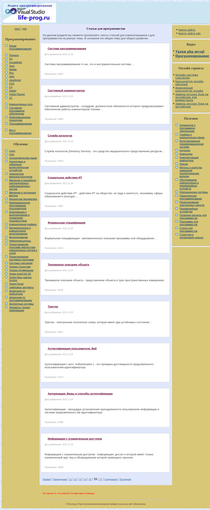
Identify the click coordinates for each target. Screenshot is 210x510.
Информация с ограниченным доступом (75, 438)
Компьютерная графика (23, 224)
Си (10, 58)
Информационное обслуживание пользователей (19, 205)
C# (10, 87)
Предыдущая (60, 479)
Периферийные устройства (189, 210)
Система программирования (67, 48)
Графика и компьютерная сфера (192, 136)
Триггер (53, 306)
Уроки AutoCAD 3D (20, 273)
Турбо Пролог (17, 94)
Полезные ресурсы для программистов (193, 217)
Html (11, 76)
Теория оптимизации (21, 270)
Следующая (110, 479)
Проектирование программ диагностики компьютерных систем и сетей (23, 249)
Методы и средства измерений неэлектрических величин (191, 172)
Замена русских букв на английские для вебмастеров (191, 97)
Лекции (184, 164)
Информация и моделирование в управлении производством (19, 216)
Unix (11, 154)
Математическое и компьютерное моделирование (20, 231)
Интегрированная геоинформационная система (192, 144)
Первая (47, 479)
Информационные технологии (19, 119)
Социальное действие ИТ (65, 177)
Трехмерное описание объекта (68, 264)
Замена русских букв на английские (191, 105)
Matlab (13, 69)
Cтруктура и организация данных (192, 236)
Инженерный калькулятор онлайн (189, 89)
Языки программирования (20, 47)
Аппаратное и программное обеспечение (187, 128)
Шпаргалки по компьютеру (17, 292)
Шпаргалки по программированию (20, 299)
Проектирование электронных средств (192, 204)
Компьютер (186, 154)
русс (17, 28)
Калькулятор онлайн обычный (189, 83)
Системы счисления (20, 263)
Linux (12, 150)
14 (85, 479)
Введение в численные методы (22, 194)
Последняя (125, 479)
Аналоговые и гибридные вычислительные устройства (19, 166)
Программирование (20, 123)
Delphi (12, 90)
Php (11, 73)
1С (10, 97)
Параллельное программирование (191, 197)
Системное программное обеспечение (17, 110)
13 (80, 479)
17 (100, 479)
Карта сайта (187, 29)
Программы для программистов (189, 223)
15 (90, 479)
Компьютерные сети (20, 104)
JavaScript (15, 80)
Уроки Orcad (16, 283)
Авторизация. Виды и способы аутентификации (80, 393)
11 (70, 479)
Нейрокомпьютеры (20, 240)
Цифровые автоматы (21, 287)
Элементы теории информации (19, 309)
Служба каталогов (60, 135)
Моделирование (18, 237)
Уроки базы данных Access (20, 279)
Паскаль (14, 55)
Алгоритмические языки (23, 158)
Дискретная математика (23, 199)
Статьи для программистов (188, 230)
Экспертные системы (21, 303)
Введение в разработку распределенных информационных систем (22, 185)
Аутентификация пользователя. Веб (72, 348)
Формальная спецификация (66, 222)
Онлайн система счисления (186, 76)
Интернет (185, 150)
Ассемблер (15, 62)
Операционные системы (194, 192)
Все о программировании (20, 132)
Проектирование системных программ (21, 258)
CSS (11, 83)
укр (24, 28)
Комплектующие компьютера (189, 159)
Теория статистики (20, 266)
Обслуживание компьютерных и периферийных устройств (189, 184)
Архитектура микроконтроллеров (20, 175)
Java (11, 66)
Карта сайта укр (190, 33)
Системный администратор (66, 90)
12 (75, 479)
